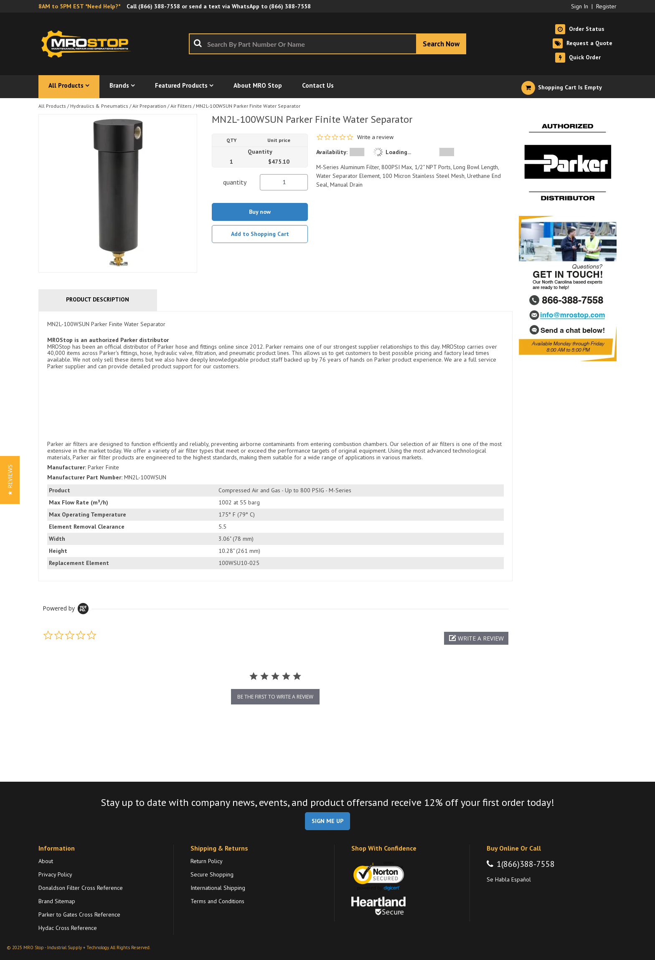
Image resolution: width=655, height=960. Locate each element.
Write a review (375, 137)
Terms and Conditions (217, 901)
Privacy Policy (55, 874)
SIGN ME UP (327, 821)
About (45, 861)
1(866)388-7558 (526, 864)
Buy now (260, 211)
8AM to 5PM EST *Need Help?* (79, 6)
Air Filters (181, 106)
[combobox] (327, 43)
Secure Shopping (212, 874)
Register (606, 6)
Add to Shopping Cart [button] (260, 234)
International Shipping (217, 888)
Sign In (579, 6)
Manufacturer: (66, 467)
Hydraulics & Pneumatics (99, 106)
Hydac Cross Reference (67, 928)
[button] (476, 638)
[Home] (88, 44)
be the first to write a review (275, 696)
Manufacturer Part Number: (84, 477)
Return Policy (206, 861)
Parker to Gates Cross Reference (79, 914)
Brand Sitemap (56, 901)
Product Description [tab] (97, 299)
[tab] (275, 446)
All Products (52, 106)
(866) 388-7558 (159, 6)
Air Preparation (149, 106)
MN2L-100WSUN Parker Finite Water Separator (248, 106)
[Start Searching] (441, 43)
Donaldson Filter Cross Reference (80, 888)
